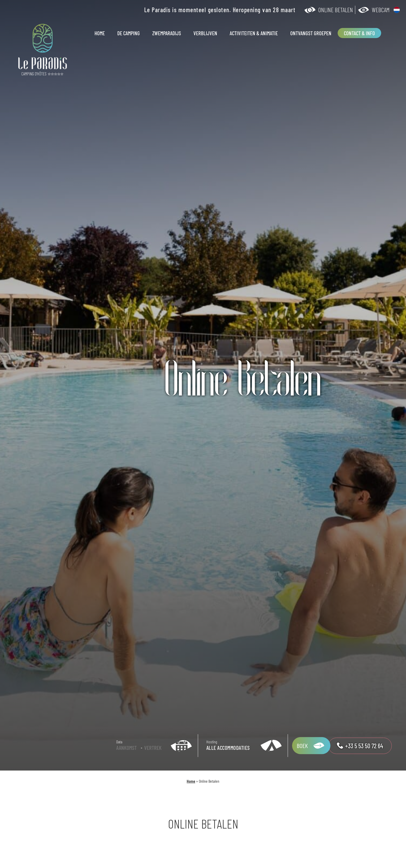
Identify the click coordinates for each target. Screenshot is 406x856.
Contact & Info (359, 33)
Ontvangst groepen (310, 33)
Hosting (211, 742)
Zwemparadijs (166, 33)
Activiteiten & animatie (254, 33)
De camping (128, 33)
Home (100, 33)
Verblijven (205, 33)
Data (119, 742)
